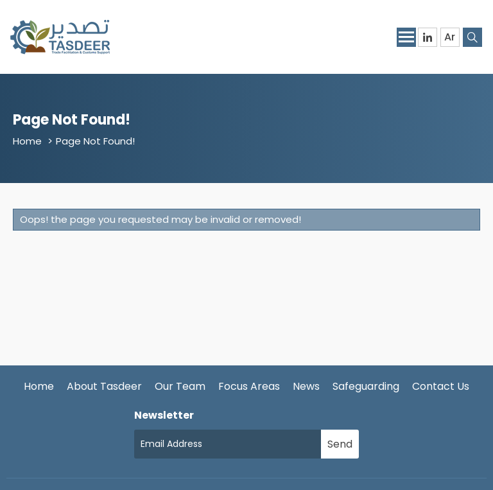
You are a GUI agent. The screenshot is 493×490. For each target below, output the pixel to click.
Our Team (180, 386)
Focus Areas (249, 386)
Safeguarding (366, 386)
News (306, 386)
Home (27, 141)
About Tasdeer (104, 386)
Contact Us (440, 386)
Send (339, 444)
